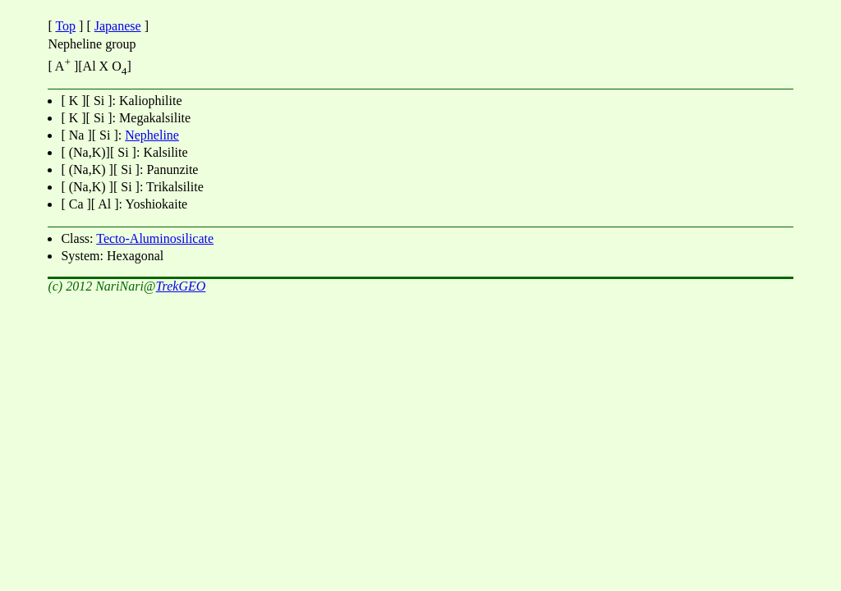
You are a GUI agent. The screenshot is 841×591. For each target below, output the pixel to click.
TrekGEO (181, 286)
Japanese (117, 26)
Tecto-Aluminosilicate (155, 238)
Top (65, 26)
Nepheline (152, 135)
